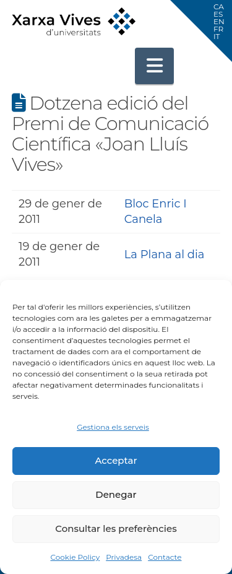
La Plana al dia (164, 254)
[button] (154, 66)
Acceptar (116, 460)
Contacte (164, 557)
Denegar (115, 494)
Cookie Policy (75, 557)
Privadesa (124, 557)
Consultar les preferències (115, 528)
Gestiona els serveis (113, 427)
